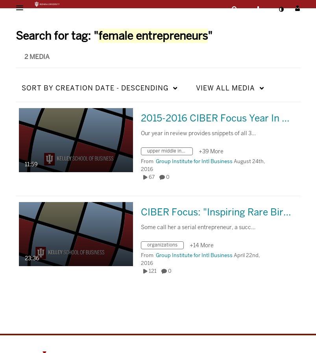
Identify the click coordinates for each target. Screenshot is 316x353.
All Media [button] (225, 88)
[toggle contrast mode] (281, 9)
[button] (22, 7)
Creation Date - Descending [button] (95, 88)
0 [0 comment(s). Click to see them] (169, 177)
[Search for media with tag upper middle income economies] (170, 152)
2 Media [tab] (37, 57)
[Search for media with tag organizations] (165, 246)
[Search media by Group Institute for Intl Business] (194, 161)
